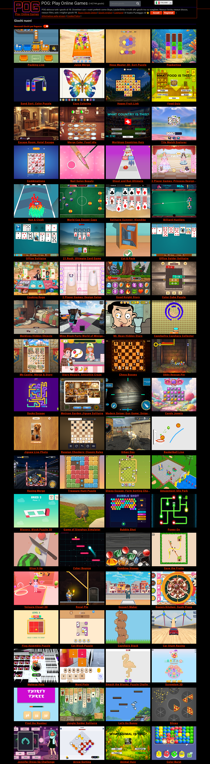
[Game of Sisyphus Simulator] (82, 511)
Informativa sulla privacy (54, 16)
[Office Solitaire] (36, 240)
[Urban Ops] (128, 433)
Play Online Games (27, 14)
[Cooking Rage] (36, 278)
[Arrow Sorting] (82, 743)
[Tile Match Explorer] (174, 123)
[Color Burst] (174, 743)
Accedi (156, 13)
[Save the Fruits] (174, 549)
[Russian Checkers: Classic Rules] (82, 433)
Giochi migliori (105, 12)
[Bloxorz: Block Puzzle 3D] (36, 511)
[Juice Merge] (82, 46)
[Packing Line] (36, 46)
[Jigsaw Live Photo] (36, 433)
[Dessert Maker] (128, 588)
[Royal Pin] (82, 588)
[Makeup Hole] (36, 666)
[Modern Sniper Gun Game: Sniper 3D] (128, 395)
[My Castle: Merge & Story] (36, 356)
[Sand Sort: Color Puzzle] (36, 85)
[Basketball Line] (174, 433)
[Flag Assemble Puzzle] (36, 627)
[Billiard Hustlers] (174, 201)
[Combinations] (36, 162)
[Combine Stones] (128, 549)
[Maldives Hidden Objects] (36, 317)
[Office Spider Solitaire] (174, 240)
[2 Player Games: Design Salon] (82, 278)
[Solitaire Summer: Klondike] (128, 201)
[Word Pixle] (82, 666)
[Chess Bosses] (128, 356)
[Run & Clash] (36, 201)
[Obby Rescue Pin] (174, 356)
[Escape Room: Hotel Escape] (36, 123)
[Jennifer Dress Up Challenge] (36, 743)
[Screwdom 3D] (174, 666)
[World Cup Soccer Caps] (82, 201)
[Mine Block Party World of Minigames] (82, 317)
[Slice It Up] (36, 549)
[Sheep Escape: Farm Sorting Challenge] (128, 472)
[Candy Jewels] (174, 395)
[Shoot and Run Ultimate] (128, 162)
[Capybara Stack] (128, 627)
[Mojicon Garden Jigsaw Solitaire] (82, 395)
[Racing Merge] (36, 472)
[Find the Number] (36, 704)
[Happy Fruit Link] (128, 85)
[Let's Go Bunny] (128, 704)
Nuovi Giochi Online (87, 12)
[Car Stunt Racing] (174, 627)
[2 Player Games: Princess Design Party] (174, 162)
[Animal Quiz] (128, 743)
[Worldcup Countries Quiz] (128, 123)
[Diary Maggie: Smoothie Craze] (82, 356)
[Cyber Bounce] (82, 549)
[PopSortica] (174, 46)
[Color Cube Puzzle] (174, 278)
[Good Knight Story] (128, 278)
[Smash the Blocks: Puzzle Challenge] (128, 666)
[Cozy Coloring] (82, 85)
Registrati (168, 13)
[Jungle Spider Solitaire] (82, 704)
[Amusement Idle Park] (174, 472)
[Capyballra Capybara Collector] (174, 317)
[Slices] (174, 704)
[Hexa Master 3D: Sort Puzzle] (128, 46)
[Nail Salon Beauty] (82, 162)
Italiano (162, 2)
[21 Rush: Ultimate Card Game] (82, 240)
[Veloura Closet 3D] (36, 588)
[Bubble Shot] (128, 511)
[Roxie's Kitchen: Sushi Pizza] (174, 588)
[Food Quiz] (174, 85)
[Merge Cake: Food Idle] (82, 123)
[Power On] (174, 511)
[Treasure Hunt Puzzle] (82, 472)
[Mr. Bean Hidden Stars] (128, 317)
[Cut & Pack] (128, 240)
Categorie (118, 12)
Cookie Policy (73, 16)
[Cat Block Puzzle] (82, 627)
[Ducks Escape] (36, 395)
